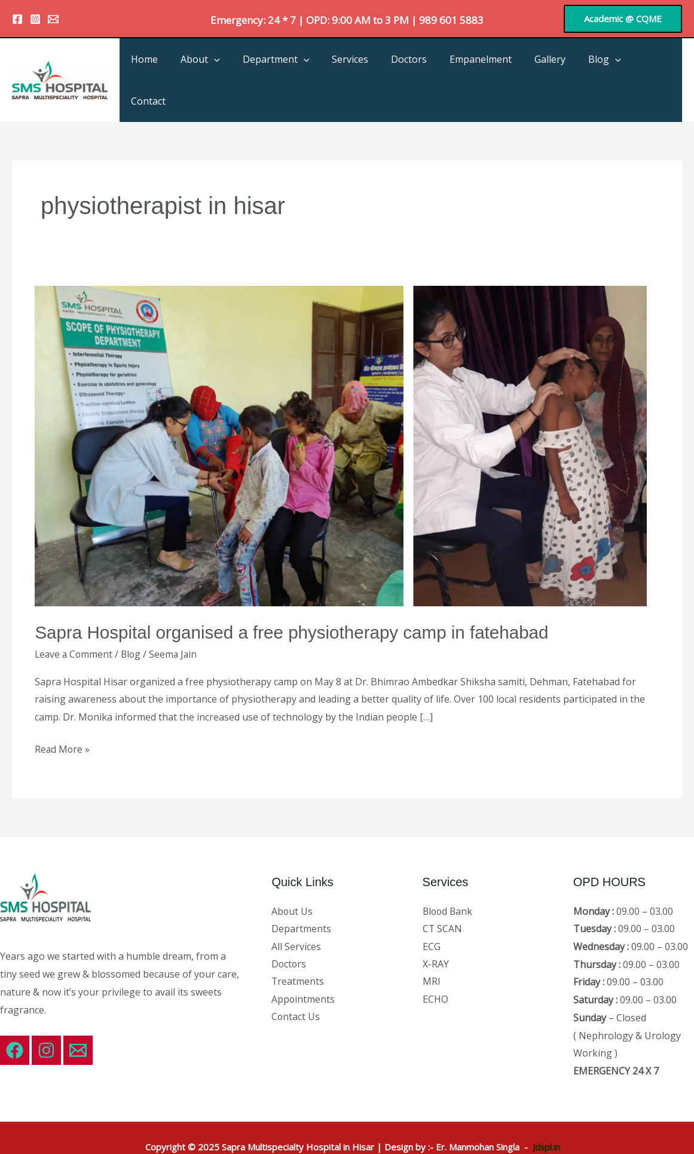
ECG (432, 920)
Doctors (417, 67)
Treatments (298, 955)
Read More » (63, 721)
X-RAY (436, 937)
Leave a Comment (75, 627)
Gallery (551, 67)
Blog (602, 67)
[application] (233, 67)
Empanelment (485, 67)
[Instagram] (35, 19)
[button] (623, 19)
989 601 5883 (451, 20)
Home (167, 67)
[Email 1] (53, 19)
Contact (655, 67)
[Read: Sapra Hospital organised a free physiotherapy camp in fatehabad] (341, 418)
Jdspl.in (546, 1120)
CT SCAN (443, 902)
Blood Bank (449, 884)
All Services (296, 920)
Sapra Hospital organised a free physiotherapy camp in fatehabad (295, 606)
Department (291, 67)
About (219, 67)
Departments (301, 902)
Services (362, 67)
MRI (432, 955)
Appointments (303, 973)
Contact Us (295, 990)
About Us (292, 884)
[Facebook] (17, 19)
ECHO (435, 973)
